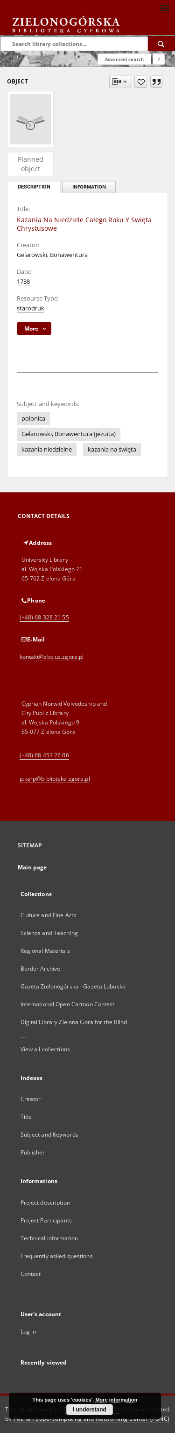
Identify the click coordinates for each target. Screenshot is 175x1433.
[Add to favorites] (140, 81)
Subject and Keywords (49, 1135)
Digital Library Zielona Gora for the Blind (74, 1022)
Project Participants (46, 1220)
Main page (32, 867)
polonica (33, 418)
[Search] (161, 43)
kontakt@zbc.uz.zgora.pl (52, 657)
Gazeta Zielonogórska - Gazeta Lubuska (73, 986)
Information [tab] (89, 187)
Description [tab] (34, 187)
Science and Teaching (49, 933)
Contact (31, 1274)
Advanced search (124, 59)
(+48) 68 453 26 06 (44, 755)
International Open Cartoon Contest (68, 1004)
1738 (23, 282)
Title (26, 1117)
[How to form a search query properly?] (159, 59)
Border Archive (41, 969)
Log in (28, 1331)
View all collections (45, 1049)
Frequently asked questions (57, 1256)
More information (116, 1400)
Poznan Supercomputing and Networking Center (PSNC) (92, 1419)
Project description (45, 1203)
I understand (89, 1409)
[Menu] (164, 7)
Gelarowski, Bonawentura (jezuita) (68, 434)
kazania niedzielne (46, 449)
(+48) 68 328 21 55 (44, 617)
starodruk (30, 308)
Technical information (49, 1238)
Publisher (33, 1152)
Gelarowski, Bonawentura (52, 255)
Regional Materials (45, 951)
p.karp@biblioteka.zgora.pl (55, 779)
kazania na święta (112, 449)
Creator (31, 1099)
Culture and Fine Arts (49, 915)
